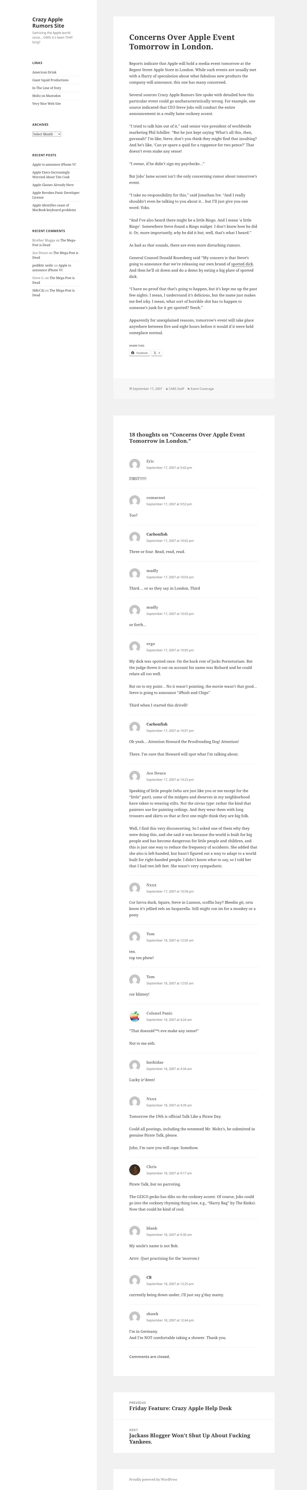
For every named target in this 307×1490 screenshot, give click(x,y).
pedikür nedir (42, 265)
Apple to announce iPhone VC (54, 164)
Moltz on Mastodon (46, 96)
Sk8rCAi (38, 290)
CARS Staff (176, 389)
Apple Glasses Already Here (53, 185)
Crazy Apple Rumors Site (48, 22)
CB (149, 1277)
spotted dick (242, 264)
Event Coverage (202, 389)
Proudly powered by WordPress (153, 1479)
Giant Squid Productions (50, 80)
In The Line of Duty (46, 88)
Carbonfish (157, 534)
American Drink (44, 72)
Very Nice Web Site (46, 103)
